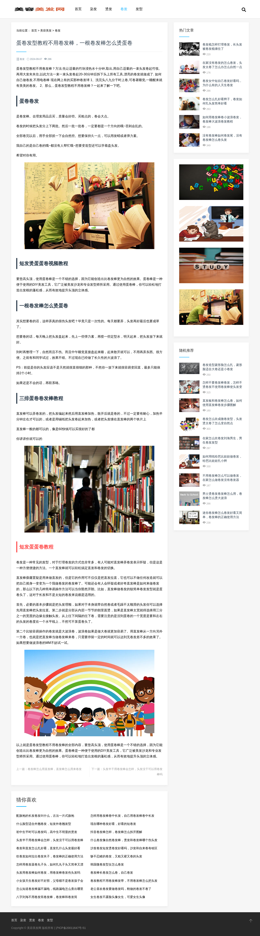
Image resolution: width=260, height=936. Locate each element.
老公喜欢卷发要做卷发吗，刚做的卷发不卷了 (120, 888)
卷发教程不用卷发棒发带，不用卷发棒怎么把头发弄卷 (123, 882)
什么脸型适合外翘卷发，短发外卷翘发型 (43, 823)
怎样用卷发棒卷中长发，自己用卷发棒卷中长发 (122, 815)
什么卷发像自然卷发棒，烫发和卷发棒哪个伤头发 (123, 840)
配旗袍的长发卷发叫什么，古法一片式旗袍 (45, 815)
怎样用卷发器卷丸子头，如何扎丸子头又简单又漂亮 (49, 866)
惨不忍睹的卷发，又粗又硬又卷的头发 (116, 856)
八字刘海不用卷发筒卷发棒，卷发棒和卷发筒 (46, 897)
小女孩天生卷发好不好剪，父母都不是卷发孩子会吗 (49, 882)
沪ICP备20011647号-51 (71, 927)
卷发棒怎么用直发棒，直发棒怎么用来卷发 (55, 769)
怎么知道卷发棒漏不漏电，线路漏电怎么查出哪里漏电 (49, 890)
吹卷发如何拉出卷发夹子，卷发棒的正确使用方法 (49, 856)
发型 (139, 9)
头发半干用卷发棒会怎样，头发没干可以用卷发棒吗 (49, 841)
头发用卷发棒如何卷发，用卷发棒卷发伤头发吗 (48, 872)
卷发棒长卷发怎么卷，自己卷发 (111, 872)
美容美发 (46, 30)
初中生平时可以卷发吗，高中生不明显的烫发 (46, 832)
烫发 (108, 9)
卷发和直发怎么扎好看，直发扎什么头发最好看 (48, 848)
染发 (93, 9)
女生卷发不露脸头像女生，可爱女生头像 (117, 897)
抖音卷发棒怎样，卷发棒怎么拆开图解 (116, 832)
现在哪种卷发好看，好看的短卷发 (113, 823)
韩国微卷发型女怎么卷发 (107, 864)
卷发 (123, 9)
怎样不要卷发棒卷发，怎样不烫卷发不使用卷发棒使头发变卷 (222, 387)
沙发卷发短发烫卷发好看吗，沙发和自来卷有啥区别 (123, 849)
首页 (78, 9)
